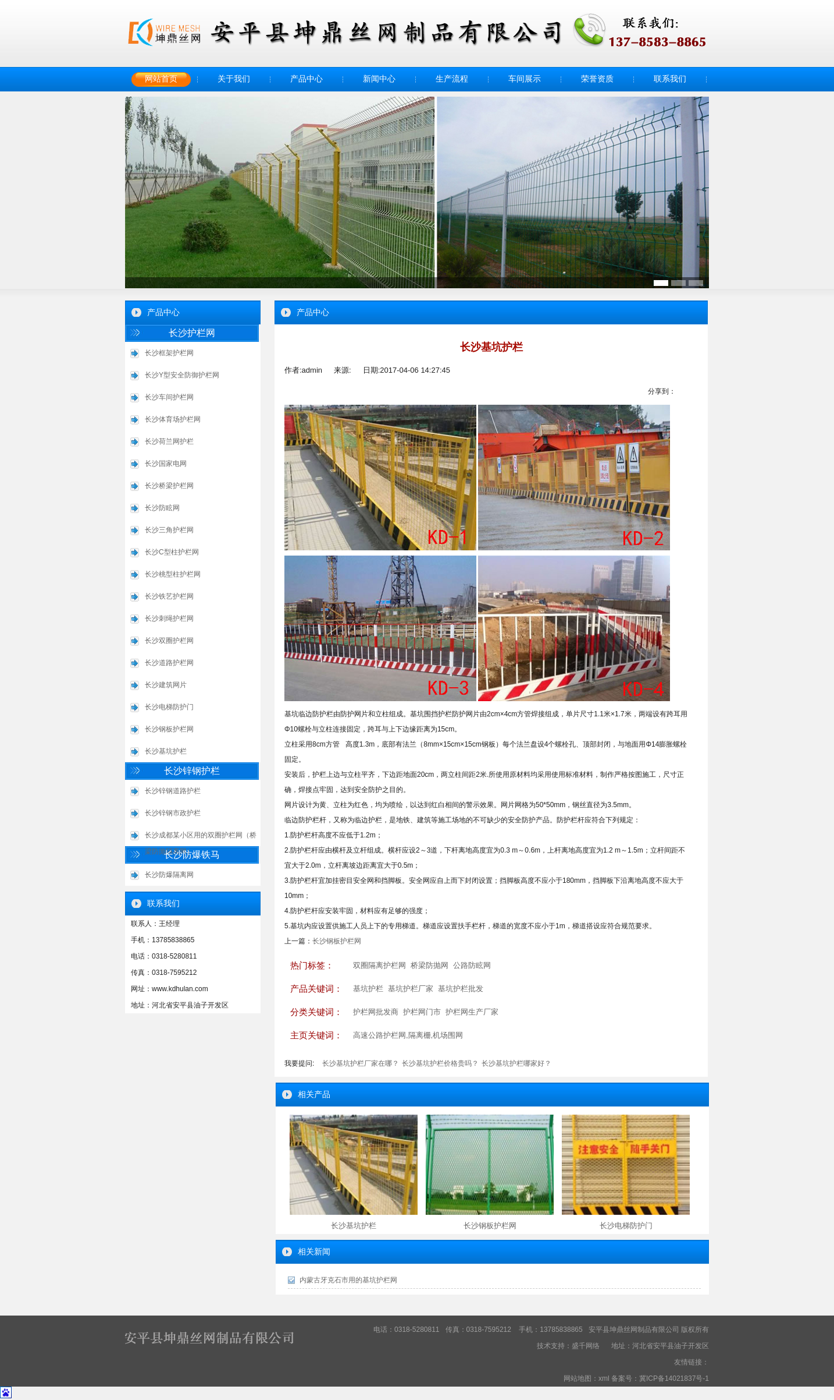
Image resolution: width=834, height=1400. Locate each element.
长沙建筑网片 (166, 685)
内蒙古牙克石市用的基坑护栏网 (348, 1280)
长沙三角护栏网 (169, 530)
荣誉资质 (597, 79)
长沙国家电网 (166, 463)
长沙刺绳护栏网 (169, 618)
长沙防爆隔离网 (169, 875)
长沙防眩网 (162, 508)
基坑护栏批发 (460, 988)
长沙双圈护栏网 (169, 641)
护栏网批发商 (375, 1011)
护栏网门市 (422, 1011)
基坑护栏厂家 (410, 988)
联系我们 (670, 79)
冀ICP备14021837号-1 (674, 1378)
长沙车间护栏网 (169, 397)
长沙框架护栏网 (169, 353)
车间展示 (524, 79)
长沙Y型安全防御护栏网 (182, 375)
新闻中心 (379, 79)
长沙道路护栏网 (169, 663)
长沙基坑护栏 (166, 751)
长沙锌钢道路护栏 (173, 791)
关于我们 (234, 79)
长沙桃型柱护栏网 (173, 574)
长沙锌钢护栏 (192, 771)
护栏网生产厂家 (471, 1011)
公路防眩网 (472, 965)
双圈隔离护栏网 (379, 965)
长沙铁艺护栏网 (169, 596)
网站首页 (161, 79)
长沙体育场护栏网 (173, 419)
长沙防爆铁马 (192, 855)
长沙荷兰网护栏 (169, 441)
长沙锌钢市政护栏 (173, 813)
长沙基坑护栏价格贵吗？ (440, 1063)
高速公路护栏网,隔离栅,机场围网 (408, 1035)
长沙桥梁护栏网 (169, 486)
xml (604, 1378)
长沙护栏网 (192, 333)
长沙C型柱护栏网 (172, 552)
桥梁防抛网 (429, 965)
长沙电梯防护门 (169, 707)
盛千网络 (586, 1346)
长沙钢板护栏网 (169, 729)
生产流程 (452, 79)
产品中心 (306, 79)
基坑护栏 (368, 988)
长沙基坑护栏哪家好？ (516, 1063)
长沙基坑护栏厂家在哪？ (360, 1063)
